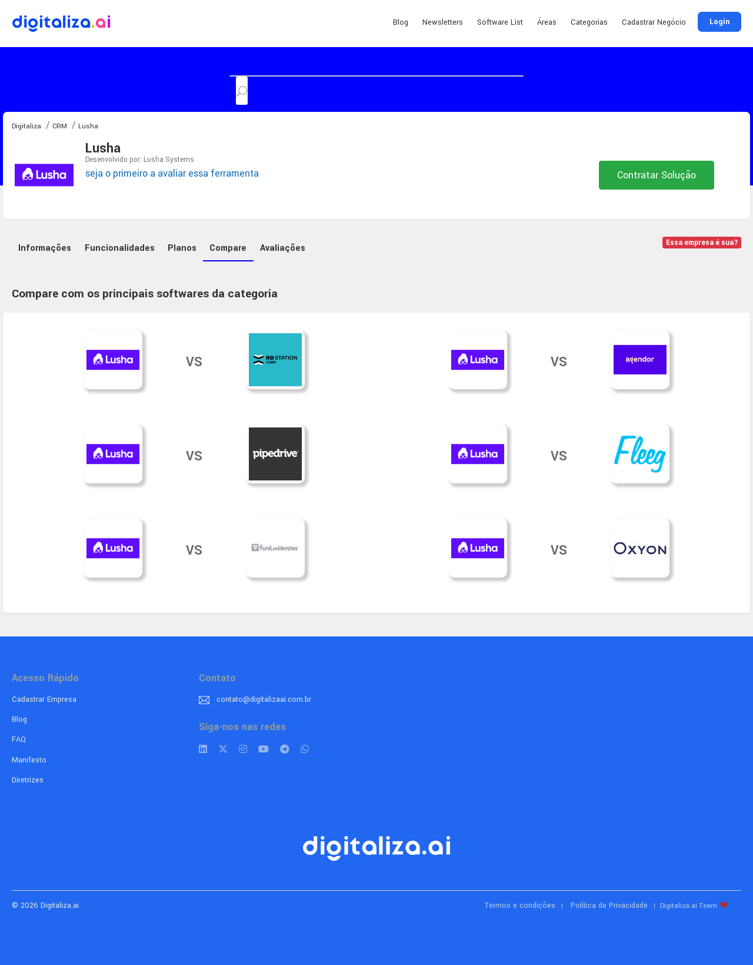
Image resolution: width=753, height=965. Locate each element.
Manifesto (29, 760)
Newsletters (442, 22)
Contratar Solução (656, 175)
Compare (227, 248)
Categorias (589, 22)
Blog (400, 22)
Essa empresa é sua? (702, 243)
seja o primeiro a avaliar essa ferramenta (172, 173)
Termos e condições (520, 905)
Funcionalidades (120, 248)
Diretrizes (28, 780)
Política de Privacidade (609, 905)
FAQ (19, 739)
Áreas (547, 22)
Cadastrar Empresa (44, 699)
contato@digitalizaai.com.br (263, 699)
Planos (182, 248)
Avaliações (282, 248)
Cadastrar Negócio (654, 22)
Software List (500, 22)
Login (719, 21)
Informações (44, 248)
